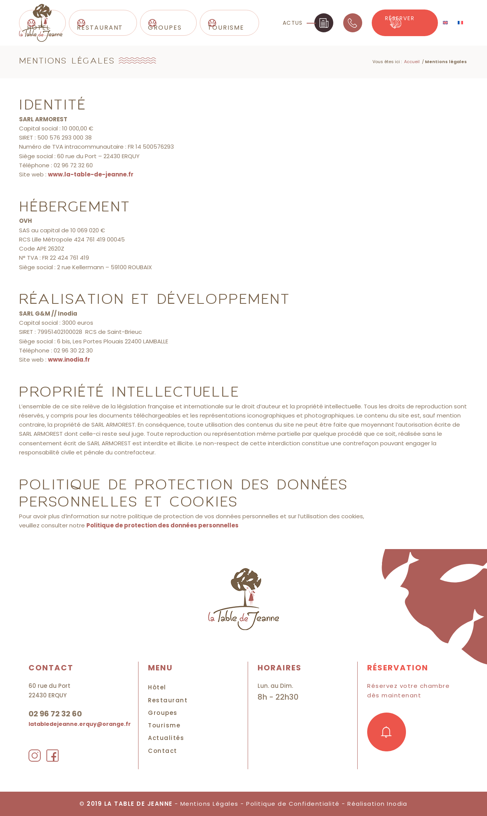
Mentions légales (67, 61)
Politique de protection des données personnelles (162, 525)
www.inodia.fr (69, 360)
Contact (162, 751)
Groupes (163, 713)
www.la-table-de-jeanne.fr (91, 174)
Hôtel (157, 687)
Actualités (166, 738)
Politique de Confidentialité (293, 804)
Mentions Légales (209, 804)
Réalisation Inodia (378, 804)
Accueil (412, 62)
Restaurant (168, 700)
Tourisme (164, 725)
